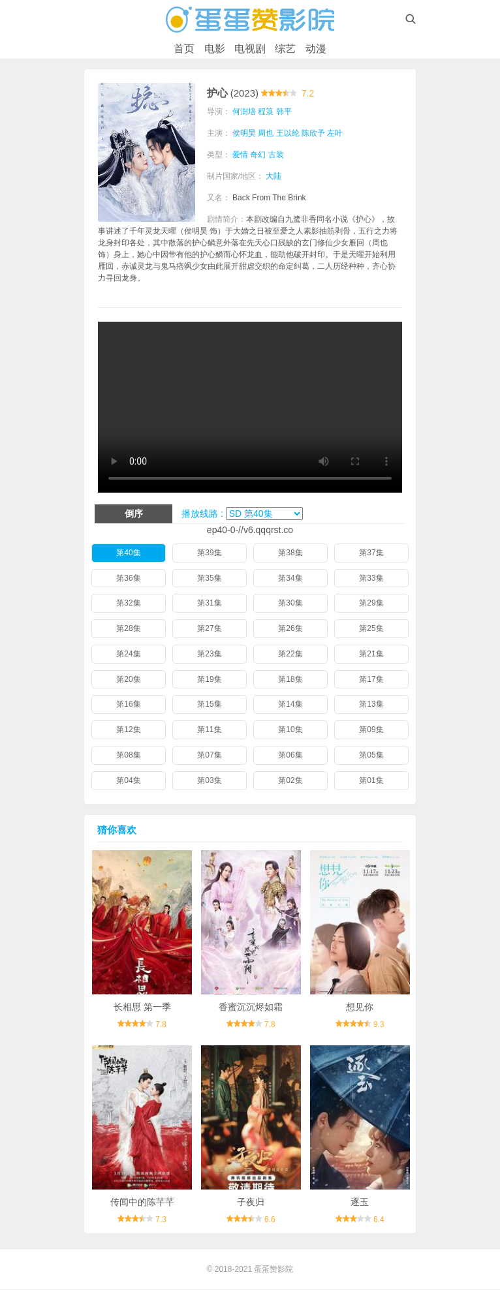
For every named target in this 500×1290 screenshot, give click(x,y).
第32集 (128, 602)
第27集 (209, 628)
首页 (184, 48)
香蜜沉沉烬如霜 (251, 1007)
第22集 (290, 653)
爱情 (241, 154)
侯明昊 (245, 133)
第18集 (290, 679)
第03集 (209, 780)
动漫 (315, 48)
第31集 (209, 602)
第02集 (290, 780)
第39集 (209, 552)
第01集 (371, 780)
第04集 (128, 780)
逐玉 (360, 1202)
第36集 (128, 578)
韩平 (284, 111)
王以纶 (288, 133)
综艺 (285, 48)
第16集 (128, 704)
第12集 (128, 729)
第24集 (128, 653)
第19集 (209, 679)
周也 (267, 133)
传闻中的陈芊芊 (142, 1202)
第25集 (371, 628)
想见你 (359, 1007)
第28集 (128, 628)
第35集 (209, 578)
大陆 (275, 176)
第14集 (290, 704)
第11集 (209, 729)
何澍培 (245, 111)
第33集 (371, 578)
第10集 (290, 729)
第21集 (371, 653)
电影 (214, 48)
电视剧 (250, 48)
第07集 (209, 755)
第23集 (209, 653)
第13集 (371, 704)
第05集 (371, 755)
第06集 (290, 755)
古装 (277, 154)
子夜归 (250, 1202)
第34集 (290, 578)
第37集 (371, 552)
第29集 (371, 602)
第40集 (128, 552)
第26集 (290, 628)
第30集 (290, 602)
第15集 (209, 704)
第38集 (290, 552)
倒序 (134, 513)
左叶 (336, 133)
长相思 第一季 (142, 1007)
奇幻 (259, 154)
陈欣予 (314, 133)
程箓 (267, 111)
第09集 (371, 729)
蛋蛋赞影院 (273, 1269)
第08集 (128, 755)
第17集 (371, 679)
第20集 (128, 679)
